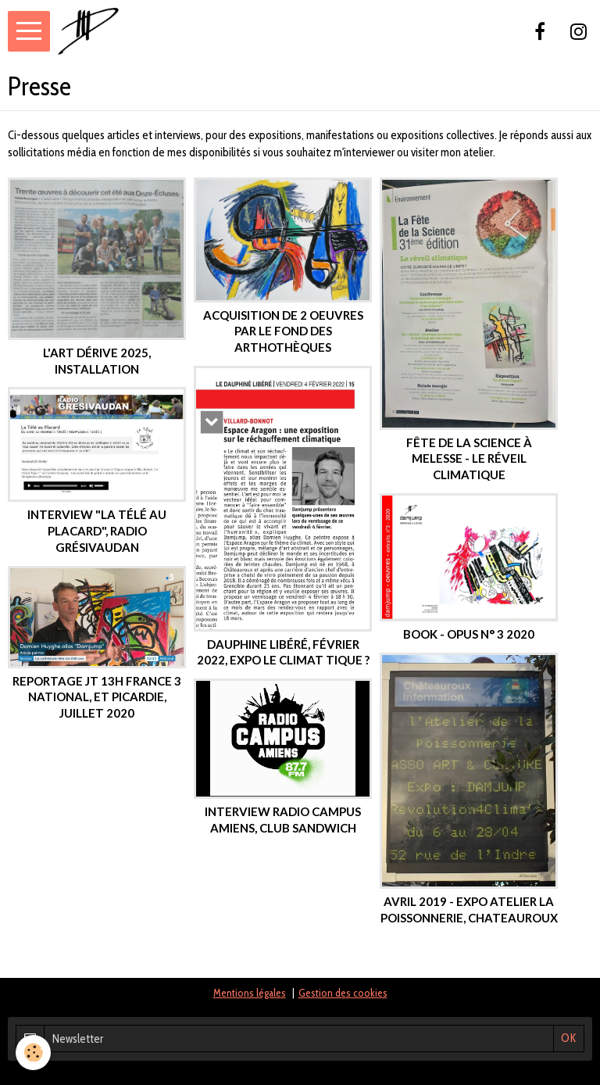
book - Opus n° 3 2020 (468, 634)
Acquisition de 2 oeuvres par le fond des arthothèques (283, 330)
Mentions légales (249, 993)
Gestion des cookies (343, 993)
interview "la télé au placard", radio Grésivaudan (96, 530)
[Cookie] (33, 1052)
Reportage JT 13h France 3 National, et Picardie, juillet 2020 (96, 697)
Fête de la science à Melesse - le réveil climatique (469, 458)
